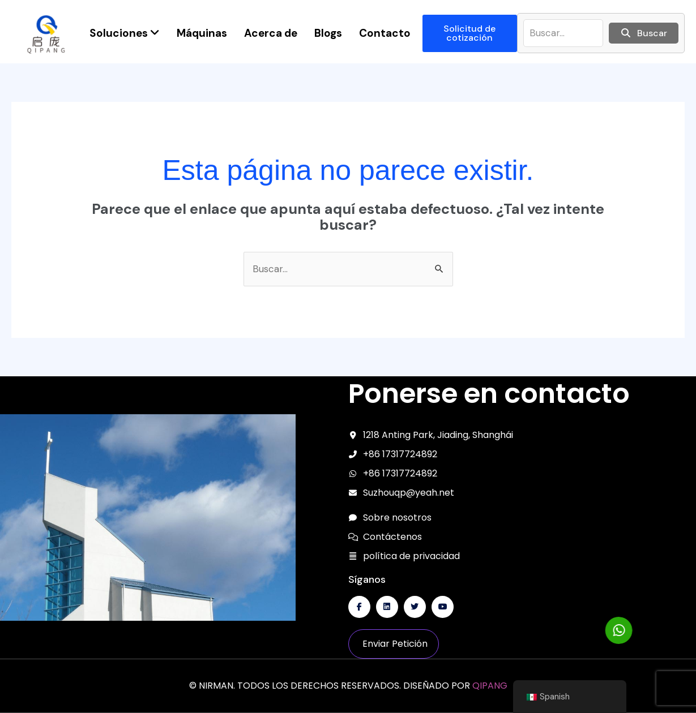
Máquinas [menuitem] (202, 33)
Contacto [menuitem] (385, 33)
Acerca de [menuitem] (270, 33)
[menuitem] (124, 33)
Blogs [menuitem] (328, 33)
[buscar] (563, 33)
